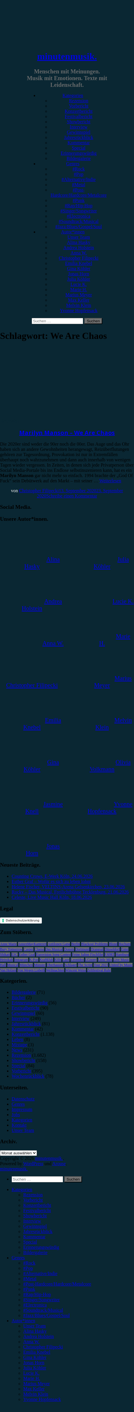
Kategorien (72, 95)
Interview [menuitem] (32, 1220)
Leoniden (77, 960)
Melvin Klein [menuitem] (35, 1394)
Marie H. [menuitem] (31, 1378)
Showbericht (78, 121)
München (26, 965)
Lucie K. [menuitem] (31, 1373)
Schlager (71, 965)
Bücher (18, 997)
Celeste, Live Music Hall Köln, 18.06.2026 (52, 897)
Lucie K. (79, 284)
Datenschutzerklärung (23, 920)
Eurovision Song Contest (53, 954)
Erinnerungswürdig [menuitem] (41, 1247)
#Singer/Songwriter (78, 210)
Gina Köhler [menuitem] (35, 1357)
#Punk (79, 200)
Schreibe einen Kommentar (71, 495)
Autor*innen (73, 231)
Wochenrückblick (28, 1076)
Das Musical (54, 949)
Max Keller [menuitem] (33, 1388)
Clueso (39, 949)
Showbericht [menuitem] (35, 1215)
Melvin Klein (78, 305)
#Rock (79, 168)
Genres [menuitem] (18, 1257)
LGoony (91, 960)
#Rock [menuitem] (29, 1262)
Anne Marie (8, 944)
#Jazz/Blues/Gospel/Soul (79, 226)
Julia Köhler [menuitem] (34, 1367)
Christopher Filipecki (78, 258)
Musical (13, 965)
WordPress (33, 1163)
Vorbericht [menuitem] (33, 1200)
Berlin (75, 944)
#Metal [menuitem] (29, 1278)
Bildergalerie (79, 158)
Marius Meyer (78, 294)
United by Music (121, 965)
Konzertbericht (79, 111)
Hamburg (122, 954)
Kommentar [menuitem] (34, 1236)
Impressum (22, 1109)
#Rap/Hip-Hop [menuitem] (37, 1294)
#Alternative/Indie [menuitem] (40, 1273)
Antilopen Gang (59, 944)
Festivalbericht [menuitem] (37, 1210)
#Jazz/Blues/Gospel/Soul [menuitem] (46, 1315)
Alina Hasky (78, 242)
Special (78, 147)
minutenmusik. (67, 56)
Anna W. (79, 252)
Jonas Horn (78, 273)
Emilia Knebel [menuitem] (36, 1352)
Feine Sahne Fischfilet (87, 954)
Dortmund (82, 949)
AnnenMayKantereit (32, 944)
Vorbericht (78, 105)
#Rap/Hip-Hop (78, 205)
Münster (40, 965)
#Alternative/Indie (79, 179)
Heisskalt (6, 960)
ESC (14, 954)
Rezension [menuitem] (33, 1194)
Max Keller (78, 300)
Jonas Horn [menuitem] (33, 1362)
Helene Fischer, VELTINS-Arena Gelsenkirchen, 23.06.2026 (68, 886)
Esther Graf (27, 954)
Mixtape (19, 1044)
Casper (28, 949)
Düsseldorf (112, 949)
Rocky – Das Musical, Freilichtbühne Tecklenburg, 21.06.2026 (70, 891)
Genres (72, 163)
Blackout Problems (94, 944)
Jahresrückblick (78, 137)
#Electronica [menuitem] (35, 1304)
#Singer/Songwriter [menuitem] (41, 1299)
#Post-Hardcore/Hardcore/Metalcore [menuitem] (57, 1283)
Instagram (21, 960)
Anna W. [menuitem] (31, 1341)
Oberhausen (55, 965)
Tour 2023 (101, 965)
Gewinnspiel (78, 132)
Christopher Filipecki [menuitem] (43, 1346)
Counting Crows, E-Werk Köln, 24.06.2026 (52, 876)
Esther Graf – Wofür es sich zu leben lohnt (51, 881)
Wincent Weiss (75, 970)
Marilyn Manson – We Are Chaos (67, 433)
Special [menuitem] (30, 1241)
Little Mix (105, 960)
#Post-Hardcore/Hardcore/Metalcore (79, 192)
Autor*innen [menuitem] (23, 1320)
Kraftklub (46, 960)
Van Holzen (8, 970)
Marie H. (78, 289)
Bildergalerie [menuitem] (35, 1252)
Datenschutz (23, 1098)
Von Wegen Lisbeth (31, 970)
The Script (85, 965)
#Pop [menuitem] (28, 1268)
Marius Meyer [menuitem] (36, 1383)
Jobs (16, 1114)
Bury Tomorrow (11, 949)
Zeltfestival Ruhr (99, 970)
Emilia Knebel (78, 263)
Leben (17, 1039)
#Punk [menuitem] (29, 1289)
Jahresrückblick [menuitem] (37, 1231)
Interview (78, 126)
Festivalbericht (78, 116)
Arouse (59, 1163)
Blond (113, 944)
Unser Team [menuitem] (34, 1325)
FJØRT (110, 954)
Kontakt (19, 1125)
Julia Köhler (78, 279)
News (17, 1049)
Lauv (66, 960)
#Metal (78, 184)
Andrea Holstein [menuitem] (38, 1336)
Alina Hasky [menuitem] (35, 1331)
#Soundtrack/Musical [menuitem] (43, 1310)
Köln (57, 960)
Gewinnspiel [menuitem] (35, 1226)
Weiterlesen (110, 480)
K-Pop (33, 960)
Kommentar (78, 142)
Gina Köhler (78, 268)
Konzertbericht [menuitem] (37, 1205)
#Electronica (78, 216)
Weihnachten (55, 970)
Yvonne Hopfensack (78, 310)
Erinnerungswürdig (79, 153)
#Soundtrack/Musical (79, 221)
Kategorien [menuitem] (22, 1189)
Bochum (125, 944)
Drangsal (97, 949)
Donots (69, 949)
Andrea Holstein (78, 247)
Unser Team (78, 237)
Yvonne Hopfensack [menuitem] (42, 1399)
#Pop (78, 174)
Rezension (78, 100)
